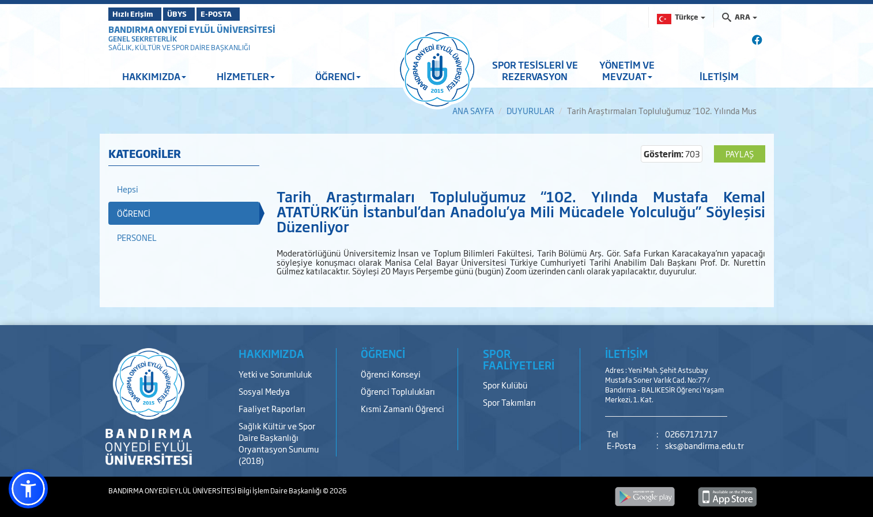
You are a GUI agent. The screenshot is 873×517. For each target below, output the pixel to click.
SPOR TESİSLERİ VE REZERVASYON (535, 70)
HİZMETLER (246, 76)
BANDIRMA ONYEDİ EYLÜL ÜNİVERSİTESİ (191, 29)
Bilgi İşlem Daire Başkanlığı (280, 490)
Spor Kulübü (505, 385)
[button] (28, 488)
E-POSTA (246, 14)
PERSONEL (137, 237)
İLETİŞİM (719, 76)
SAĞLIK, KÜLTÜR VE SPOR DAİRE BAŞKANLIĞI (179, 47)
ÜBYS (193, 14)
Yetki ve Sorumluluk (275, 374)
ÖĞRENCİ (338, 76)
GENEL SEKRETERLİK (142, 38)
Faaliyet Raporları (272, 408)
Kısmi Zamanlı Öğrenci (402, 408)
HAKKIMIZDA (154, 76)
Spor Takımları (509, 402)
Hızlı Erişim (136, 14)
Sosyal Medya (264, 391)
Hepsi (127, 189)
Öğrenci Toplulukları (398, 391)
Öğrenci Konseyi (391, 374)
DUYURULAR (530, 110)
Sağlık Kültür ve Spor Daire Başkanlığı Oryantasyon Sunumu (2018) (279, 443)
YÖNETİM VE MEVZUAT (627, 70)
